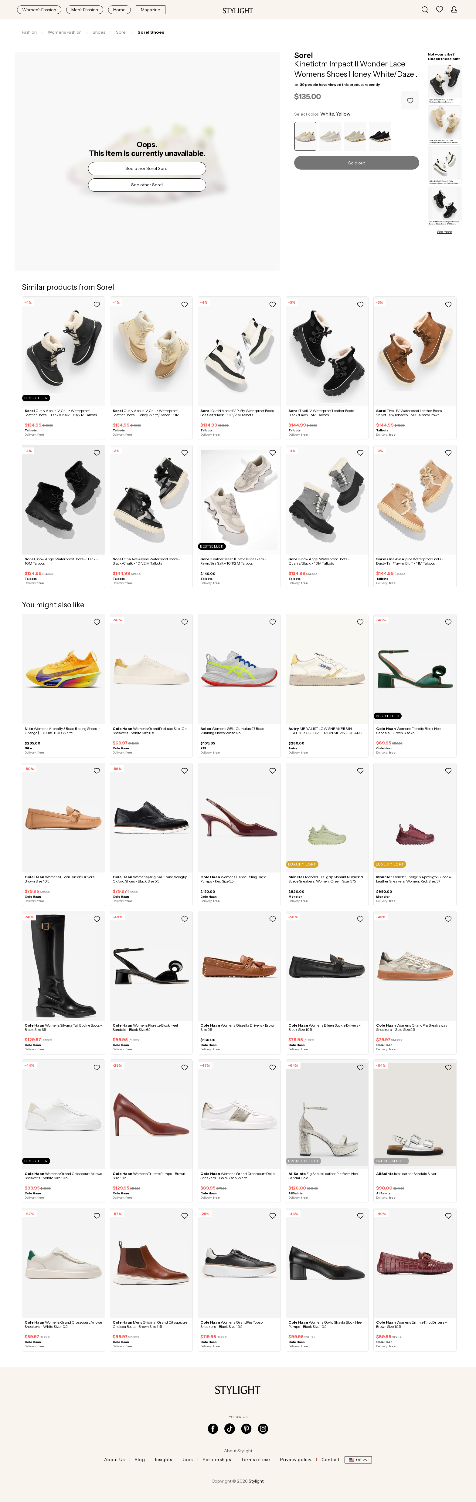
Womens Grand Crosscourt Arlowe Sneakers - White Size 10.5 (63, 1175)
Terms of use (255, 1459)
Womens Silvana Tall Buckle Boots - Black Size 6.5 (63, 1027)
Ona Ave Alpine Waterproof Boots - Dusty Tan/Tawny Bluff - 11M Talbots (410, 561)
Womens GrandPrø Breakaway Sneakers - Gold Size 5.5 (411, 1027)
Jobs (187, 1459)
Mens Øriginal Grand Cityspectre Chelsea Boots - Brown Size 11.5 (150, 1324)
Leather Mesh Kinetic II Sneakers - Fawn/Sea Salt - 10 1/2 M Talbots (233, 561)
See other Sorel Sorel (146, 168)
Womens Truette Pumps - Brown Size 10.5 (149, 1175)
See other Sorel (147, 184)
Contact (330, 1459)
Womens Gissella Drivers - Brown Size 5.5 (237, 1027)
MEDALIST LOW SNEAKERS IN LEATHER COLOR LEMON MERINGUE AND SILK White (325, 732)
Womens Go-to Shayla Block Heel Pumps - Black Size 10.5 (325, 1324)
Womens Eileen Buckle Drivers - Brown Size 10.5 (61, 879)
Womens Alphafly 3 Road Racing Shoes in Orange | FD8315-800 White (62, 730)
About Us (114, 1459)
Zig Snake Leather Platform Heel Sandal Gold (323, 1175)
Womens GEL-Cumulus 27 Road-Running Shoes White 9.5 (233, 730)
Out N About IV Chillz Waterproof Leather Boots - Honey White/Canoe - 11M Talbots (146, 414)
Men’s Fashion (84, 9)
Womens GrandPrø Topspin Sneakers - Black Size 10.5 (233, 1324)
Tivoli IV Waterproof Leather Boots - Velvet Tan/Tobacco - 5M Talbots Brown (410, 412)
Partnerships (217, 1459)
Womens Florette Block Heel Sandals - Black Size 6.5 (145, 1027)
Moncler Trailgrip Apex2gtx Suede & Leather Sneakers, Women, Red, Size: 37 (414, 879)
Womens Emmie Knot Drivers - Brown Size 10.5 (411, 1324)
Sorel (303, 55)
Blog (140, 1459)
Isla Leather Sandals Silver (406, 1173)
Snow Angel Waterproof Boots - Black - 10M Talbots (61, 561)
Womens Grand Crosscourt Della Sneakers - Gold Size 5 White (237, 1175)
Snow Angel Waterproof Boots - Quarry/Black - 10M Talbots (319, 561)
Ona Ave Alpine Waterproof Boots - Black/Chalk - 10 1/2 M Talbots (146, 561)
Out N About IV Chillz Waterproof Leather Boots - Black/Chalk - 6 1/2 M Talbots (61, 412)
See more (444, 232)
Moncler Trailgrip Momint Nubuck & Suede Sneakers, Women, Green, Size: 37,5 (325, 879)
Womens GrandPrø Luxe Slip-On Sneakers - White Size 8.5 (150, 730)
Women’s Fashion (39, 9)
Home (119, 9)
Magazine (150, 9)
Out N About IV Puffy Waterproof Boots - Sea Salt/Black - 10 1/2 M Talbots (238, 412)
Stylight (256, 1481)
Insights (163, 1459)
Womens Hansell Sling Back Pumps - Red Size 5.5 (233, 879)
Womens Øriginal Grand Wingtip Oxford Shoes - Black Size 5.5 (150, 879)
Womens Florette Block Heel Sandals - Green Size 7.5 (408, 730)
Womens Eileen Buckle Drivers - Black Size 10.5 (324, 1027)
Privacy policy (295, 1459)
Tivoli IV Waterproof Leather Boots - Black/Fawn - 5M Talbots (322, 412)
